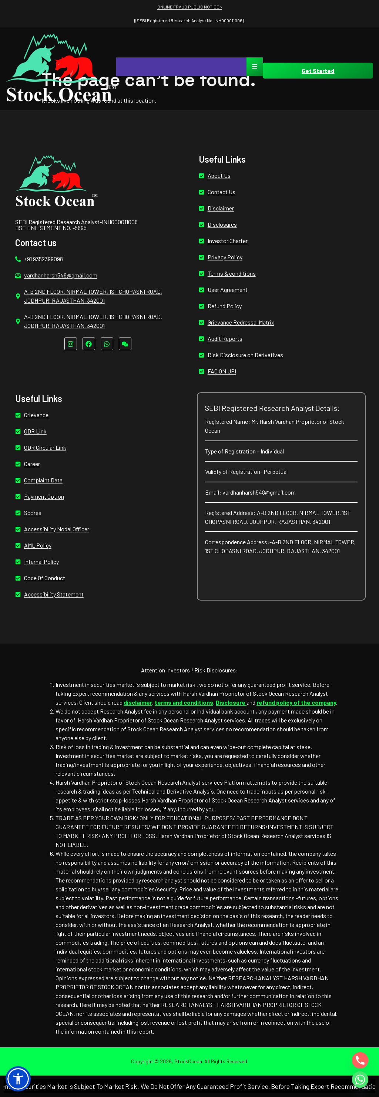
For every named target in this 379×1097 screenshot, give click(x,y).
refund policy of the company (296, 702)
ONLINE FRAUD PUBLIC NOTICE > (189, 6)
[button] (18, 1079)
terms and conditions (184, 702)
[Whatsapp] (360, 1079)
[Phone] (360, 1060)
